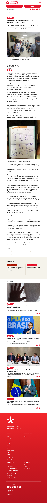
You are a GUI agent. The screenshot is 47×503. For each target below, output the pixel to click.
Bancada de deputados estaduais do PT (18, 73)
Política (10, 303)
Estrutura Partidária (11, 472)
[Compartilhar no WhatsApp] (11, 70)
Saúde (8, 443)
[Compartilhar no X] (37, 313)
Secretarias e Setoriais (11, 477)
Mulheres (9, 445)
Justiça (8, 456)
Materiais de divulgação (14, 428)
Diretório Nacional (11, 475)
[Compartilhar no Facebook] (7, 70)
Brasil (8, 440)
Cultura (8, 452)
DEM (28, 251)
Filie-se (32, 6)
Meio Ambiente (10, 457)
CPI (23, 251)
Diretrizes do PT (28, 433)
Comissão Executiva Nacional (13, 473)
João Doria (34, 251)
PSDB (9, 254)
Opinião (8, 454)
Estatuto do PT (10, 466)
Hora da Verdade (32, 264)
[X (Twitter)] (34, 9)
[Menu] (39, 2)
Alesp (9, 251)
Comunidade (27, 462)
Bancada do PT (16, 251)
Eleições (8, 447)
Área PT (14, 6)
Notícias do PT (12, 264)
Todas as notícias (13, 13)
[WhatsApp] (37, 9)
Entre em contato (27, 468)
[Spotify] (39, 9)
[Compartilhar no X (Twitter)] (9, 70)
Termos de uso (10, 490)
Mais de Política (10, 281)
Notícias (9, 433)
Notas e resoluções (13, 426)
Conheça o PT (10, 462)
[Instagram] (32, 9)
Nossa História (10, 464)
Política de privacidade (11, 491)
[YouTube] (36, 9)
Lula (8, 436)
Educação (9, 448)
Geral (25, 436)
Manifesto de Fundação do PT (13, 470)
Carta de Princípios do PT (12, 468)
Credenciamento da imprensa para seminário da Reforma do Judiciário (15, 269)
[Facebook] (30, 9)
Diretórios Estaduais (11, 479)
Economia (9, 438)
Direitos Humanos (10, 450)
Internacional (9, 441)
